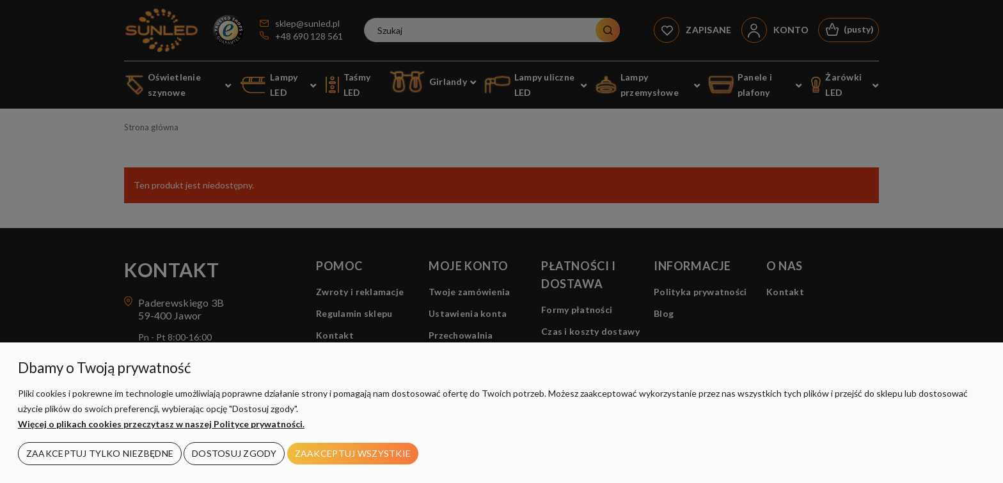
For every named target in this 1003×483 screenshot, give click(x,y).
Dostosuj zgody (234, 453)
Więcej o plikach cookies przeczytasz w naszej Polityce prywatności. (161, 423)
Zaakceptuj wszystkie (353, 453)
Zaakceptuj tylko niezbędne (99, 453)
